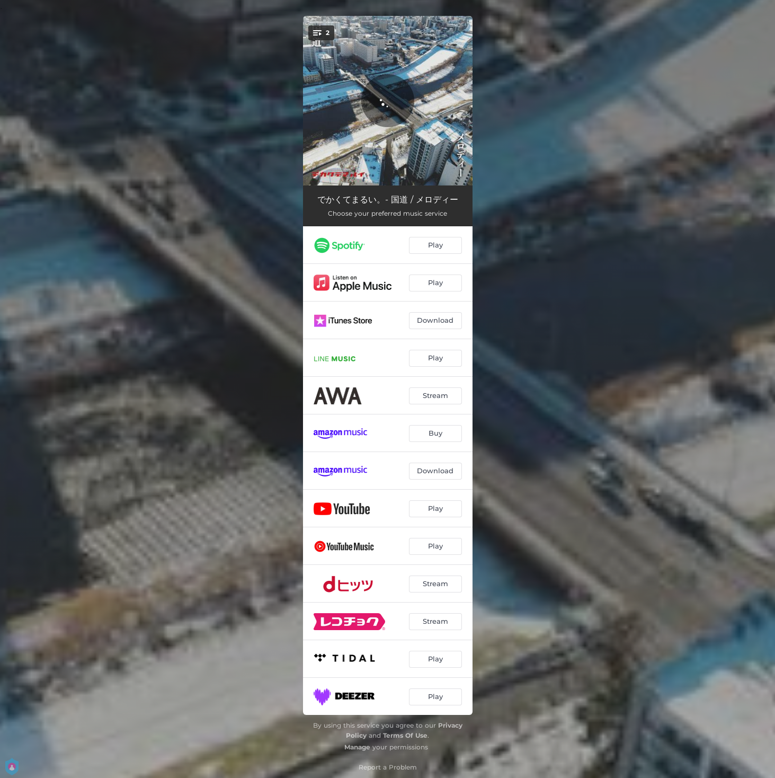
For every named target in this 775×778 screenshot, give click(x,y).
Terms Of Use (405, 735)
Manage (357, 747)
